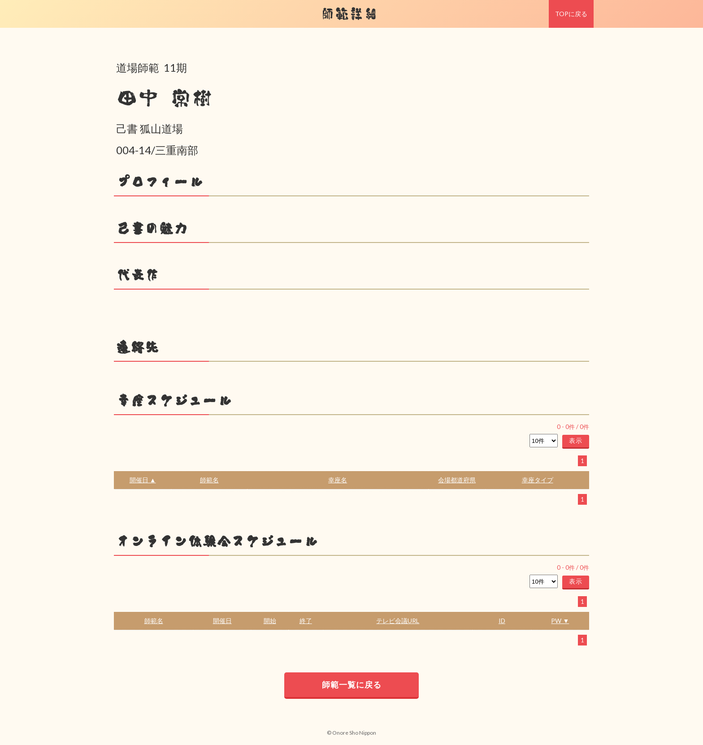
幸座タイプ (537, 480)
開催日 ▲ (143, 480)
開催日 (222, 620)
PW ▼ (560, 620)
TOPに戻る (571, 13)
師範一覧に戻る (352, 684)
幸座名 (337, 480)
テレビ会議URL (397, 620)
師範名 (209, 480)
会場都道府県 (457, 480)
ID (502, 620)
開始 (270, 620)
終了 (305, 620)
